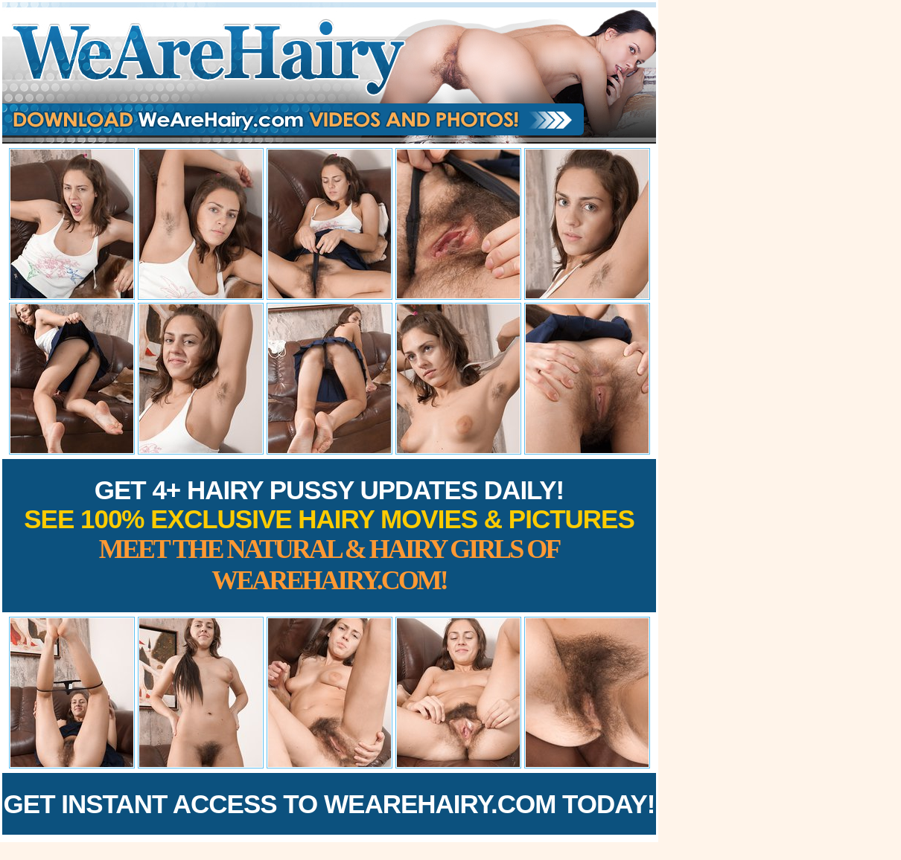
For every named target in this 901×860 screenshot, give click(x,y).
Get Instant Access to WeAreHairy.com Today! (329, 803)
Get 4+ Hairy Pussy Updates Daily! (329, 535)
